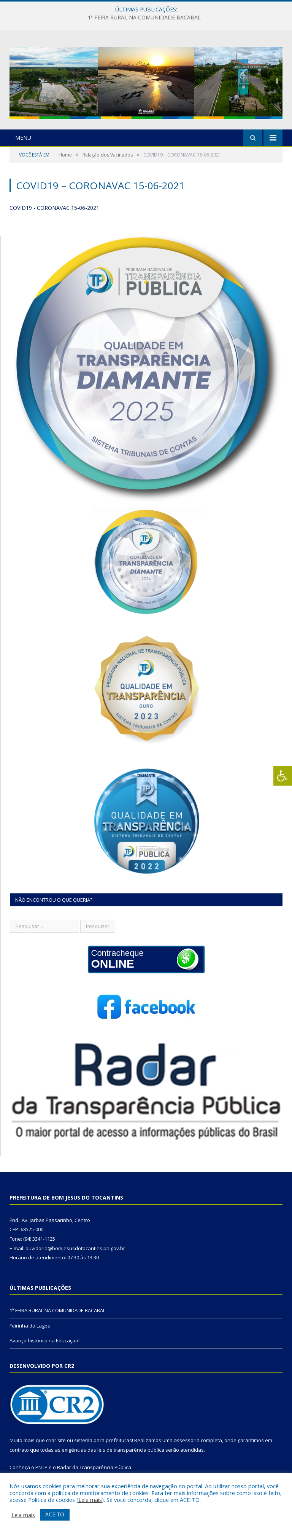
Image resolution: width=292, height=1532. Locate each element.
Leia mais (90, 1499)
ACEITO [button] (54, 1514)
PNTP (41, 1467)
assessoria (187, 1440)
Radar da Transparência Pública (94, 1467)
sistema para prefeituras (103, 1440)
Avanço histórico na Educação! (44, 1340)
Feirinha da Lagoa (30, 1325)
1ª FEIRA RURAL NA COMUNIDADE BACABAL (144, 17)
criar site (56, 1440)
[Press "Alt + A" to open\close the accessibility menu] (282, 776)
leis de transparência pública (130, 1449)
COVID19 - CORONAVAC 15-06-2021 (54, 207)
